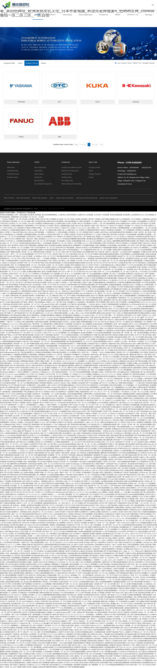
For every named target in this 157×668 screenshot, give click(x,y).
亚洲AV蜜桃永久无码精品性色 (104, 514)
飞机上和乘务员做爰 (140, 597)
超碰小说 (61, 230)
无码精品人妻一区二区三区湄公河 (124, 411)
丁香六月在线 (7, 228)
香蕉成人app (102, 608)
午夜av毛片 (26, 341)
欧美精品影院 (68, 315)
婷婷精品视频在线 (141, 614)
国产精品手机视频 (49, 337)
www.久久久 (58, 330)
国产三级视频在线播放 (15, 426)
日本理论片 (41, 499)
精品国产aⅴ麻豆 (90, 226)
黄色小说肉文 (26, 479)
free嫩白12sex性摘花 (132, 492)
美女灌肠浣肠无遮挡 (13, 387)
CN (149, 5)
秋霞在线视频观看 (105, 333)
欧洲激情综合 (124, 304)
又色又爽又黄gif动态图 (129, 455)
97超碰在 (30, 599)
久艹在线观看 (128, 269)
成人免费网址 (61, 523)
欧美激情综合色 (108, 534)
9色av (32, 433)
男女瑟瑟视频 (5, 309)
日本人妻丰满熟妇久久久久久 (20, 638)
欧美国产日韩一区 (24, 263)
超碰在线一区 (5, 407)
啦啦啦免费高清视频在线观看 (109, 254)
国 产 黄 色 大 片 (67, 274)
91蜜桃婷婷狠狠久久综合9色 (16, 260)
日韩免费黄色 (99, 544)
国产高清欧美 (147, 608)
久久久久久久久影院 (46, 376)
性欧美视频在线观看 (98, 617)
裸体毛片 (7, 479)
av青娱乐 (82, 551)
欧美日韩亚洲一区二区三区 (76, 276)
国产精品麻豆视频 (130, 634)
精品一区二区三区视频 (134, 378)
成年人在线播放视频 (103, 490)
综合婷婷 (95, 418)
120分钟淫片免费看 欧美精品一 (96, 579)
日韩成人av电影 (31, 230)
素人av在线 (119, 475)
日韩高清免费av (131, 488)
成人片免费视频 (21, 614)
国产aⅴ (17, 330)
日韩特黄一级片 (50, 326)
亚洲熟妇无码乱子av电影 (91, 232)
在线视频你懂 (9, 346)
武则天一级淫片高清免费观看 (65, 440)
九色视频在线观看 (31, 376)
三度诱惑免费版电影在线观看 (96, 276)
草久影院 (61, 494)
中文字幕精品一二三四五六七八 (18, 451)
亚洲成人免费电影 (123, 374)
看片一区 (116, 370)
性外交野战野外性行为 (24, 267)
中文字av (51, 472)
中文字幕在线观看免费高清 (118, 562)
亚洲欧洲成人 (98, 477)
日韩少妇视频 (57, 287)
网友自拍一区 (67, 311)
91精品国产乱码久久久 (39, 389)
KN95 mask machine (39, 198)
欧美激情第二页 (63, 459)
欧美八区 (70, 544)
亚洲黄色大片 (121, 606)
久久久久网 (145, 293)
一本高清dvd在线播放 (40, 470)
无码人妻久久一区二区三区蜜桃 (72, 503)
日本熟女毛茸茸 (127, 431)
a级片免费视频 (101, 245)
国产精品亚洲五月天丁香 (23, 313)
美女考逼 (113, 228)
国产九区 (54, 536)
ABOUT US (137, 63)
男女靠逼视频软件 (132, 518)
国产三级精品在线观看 (127, 346)
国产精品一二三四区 (13, 276)
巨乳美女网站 (57, 603)
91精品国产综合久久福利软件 (144, 287)
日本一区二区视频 (107, 350)
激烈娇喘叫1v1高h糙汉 (146, 278)
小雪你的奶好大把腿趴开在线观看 (102, 475)
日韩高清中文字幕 (36, 444)
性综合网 (128, 555)
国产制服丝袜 (114, 636)
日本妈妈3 (4, 274)
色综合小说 (115, 221)
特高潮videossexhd (12, 510)
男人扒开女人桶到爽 (14, 239)
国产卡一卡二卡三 (61, 501)
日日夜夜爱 (142, 606)
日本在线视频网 (119, 496)
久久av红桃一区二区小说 (14, 420)
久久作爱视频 (72, 352)
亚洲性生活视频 (118, 335)
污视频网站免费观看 (20, 354)
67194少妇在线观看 (136, 265)
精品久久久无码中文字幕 (28, 510)
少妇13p (31, 232)
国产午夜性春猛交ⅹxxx (145, 411)
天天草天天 (14, 396)
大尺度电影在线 (43, 416)
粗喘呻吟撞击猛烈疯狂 (96, 429)
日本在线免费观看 (109, 223)
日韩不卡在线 (73, 405)
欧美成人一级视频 (19, 505)
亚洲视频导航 (116, 455)
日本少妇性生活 (30, 575)
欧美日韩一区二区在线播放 (113, 269)
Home (129, 63)
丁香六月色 (92, 289)
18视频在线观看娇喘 (47, 315)
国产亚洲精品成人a (112, 531)
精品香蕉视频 (139, 505)
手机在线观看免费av (124, 426)
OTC (59, 102)
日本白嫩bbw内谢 (123, 372)
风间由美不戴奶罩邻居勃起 (135, 330)
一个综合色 (4, 219)
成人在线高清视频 (89, 499)
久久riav (89, 241)
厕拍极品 (90, 239)
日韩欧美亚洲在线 (73, 606)
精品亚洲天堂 (133, 654)
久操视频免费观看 (134, 302)
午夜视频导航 (49, 466)
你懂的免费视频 (17, 392)
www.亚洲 (131, 656)
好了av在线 (92, 468)
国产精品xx (119, 459)
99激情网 (141, 396)
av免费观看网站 (141, 328)
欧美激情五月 (127, 638)
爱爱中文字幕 (72, 368)
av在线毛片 (136, 293)
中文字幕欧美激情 (38, 479)
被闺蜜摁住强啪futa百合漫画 (107, 468)
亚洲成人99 (132, 483)
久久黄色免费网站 (137, 228)
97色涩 (2, 420)
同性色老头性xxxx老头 (129, 343)
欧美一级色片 (98, 311)
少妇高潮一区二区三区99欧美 (59, 470)
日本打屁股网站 (76, 300)
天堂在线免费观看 (97, 483)
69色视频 (96, 510)
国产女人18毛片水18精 (101, 470)
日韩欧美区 (6, 226)
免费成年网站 (48, 324)
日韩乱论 (128, 276)
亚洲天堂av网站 (66, 309)
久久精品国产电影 (119, 400)
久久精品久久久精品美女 (8, 263)
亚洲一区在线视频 (85, 658)
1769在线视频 (112, 245)
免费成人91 (100, 236)
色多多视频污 (122, 245)
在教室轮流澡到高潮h (88, 378)
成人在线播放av (113, 361)
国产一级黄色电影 (87, 529)
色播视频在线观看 (128, 394)
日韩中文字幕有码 (108, 243)
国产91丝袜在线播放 (111, 551)
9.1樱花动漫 (141, 387)
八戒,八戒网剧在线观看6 (54, 359)
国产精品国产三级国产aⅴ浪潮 (58, 510)
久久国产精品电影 (111, 505)
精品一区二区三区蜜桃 (72, 481)
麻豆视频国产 (80, 488)
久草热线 (18, 518)
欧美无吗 (137, 431)
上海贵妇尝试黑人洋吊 (59, 435)
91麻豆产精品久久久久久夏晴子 (81, 376)
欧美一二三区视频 (119, 658)
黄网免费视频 (86, 571)
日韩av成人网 (64, 540)
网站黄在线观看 (26, 337)
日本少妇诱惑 (77, 311)
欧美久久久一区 (109, 306)
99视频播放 (77, 245)
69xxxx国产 (130, 665)
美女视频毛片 (68, 433)
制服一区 (28, 531)
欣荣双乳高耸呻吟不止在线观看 (67, 658)
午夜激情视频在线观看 (110, 247)
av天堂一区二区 (102, 359)
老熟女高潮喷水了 (122, 265)
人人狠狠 (68, 230)
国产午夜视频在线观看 (56, 407)
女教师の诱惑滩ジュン (116, 492)
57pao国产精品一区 (106, 387)
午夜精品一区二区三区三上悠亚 (56, 418)
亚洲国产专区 (16, 479)
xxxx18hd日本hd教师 (14, 435)
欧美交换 (114, 234)
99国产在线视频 (130, 468)
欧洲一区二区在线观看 (40, 400)
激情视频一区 (75, 575)
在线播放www (89, 638)
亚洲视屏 (39, 223)
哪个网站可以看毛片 (138, 627)
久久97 (88, 298)
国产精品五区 (20, 298)
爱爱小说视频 (24, 433)
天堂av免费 (147, 276)
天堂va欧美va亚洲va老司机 (67, 402)
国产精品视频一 (40, 232)
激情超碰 (121, 444)
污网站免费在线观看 (61, 313)
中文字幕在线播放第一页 (41, 339)
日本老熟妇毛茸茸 (9, 632)
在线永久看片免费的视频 (28, 245)
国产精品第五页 (148, 407)
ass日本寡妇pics (28, 601)
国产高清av (8, 256)
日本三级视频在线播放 (144, 523)
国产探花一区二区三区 (48, 516)
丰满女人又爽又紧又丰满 (107, 372)
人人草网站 (17, 544)
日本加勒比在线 (64, 346)
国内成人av (59, 448)
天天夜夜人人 (65, 282)
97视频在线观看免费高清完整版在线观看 (136, 313)
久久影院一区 (119, 339)
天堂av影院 (42, 265)
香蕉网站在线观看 (30, 658)
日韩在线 (121, 234)
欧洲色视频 (105, 536)
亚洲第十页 (75, 387)
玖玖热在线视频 (8, 330)
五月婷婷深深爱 (87, 328)
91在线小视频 (75, 322)
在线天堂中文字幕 (62, 337)
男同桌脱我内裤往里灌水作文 (68, 431)
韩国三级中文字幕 (77, 226)
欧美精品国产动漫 (10, 477)
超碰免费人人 (45, 309)
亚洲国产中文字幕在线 (65, 422)
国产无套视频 (50, 658)
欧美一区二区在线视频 (18, 309)
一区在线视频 (46, 243)
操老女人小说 (79, 625)
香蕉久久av (70, 483)
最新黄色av (29, 573)
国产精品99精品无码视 (143, 435)
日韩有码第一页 (37, 324)
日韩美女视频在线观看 (75, 496)
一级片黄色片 (132, 341)
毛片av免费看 (53, 389)
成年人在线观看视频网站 (128, 295)
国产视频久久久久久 (82, 243)
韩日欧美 (43, 566)
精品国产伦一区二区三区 (126, 256)
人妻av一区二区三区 (92, 422)
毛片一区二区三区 (12, 444)
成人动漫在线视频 (26, 378)
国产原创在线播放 (102, 285)
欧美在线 (34, 586)
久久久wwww (84, 315)
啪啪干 (133, 523)
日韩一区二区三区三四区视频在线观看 (56, 256)
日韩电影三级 (10, 579)
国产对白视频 (34, 507)
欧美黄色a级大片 (98, 531)
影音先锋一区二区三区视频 (62, 601)
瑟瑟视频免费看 (113, 304)
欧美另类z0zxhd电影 (25, 269)
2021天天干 (137, 370)
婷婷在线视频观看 (75, 328)
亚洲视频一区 (67, 374)
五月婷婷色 (67, 236)
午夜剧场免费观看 (89, 501)
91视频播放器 (119, 387)
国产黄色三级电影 (146, 245)
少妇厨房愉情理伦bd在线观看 (40, 387)
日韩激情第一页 (127, 219)
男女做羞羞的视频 (110, 278)
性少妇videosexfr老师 (13, 429)
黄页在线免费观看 (53, 477)
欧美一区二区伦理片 (61, 520)
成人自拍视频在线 (74, 333)
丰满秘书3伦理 (146, 252)
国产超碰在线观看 (57, 378)
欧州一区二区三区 (129, 536)
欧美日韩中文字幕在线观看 (65, 247)
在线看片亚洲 (69, 265)
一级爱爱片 (97, 560)
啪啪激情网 (103, 444)
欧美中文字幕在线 (36, 451)
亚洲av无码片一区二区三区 (18, 274)
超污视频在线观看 (25, 278)
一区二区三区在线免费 (129, 619)
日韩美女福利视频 (39, 359)
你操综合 (72, 586)
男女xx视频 (17, 431)
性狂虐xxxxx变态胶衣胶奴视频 (123, 326)
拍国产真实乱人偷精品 (49, 568)
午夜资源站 (90, 291)
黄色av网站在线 (25, 324)
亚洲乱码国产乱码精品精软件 (123, 250)
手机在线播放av (125, 254)
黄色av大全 (54, 291)
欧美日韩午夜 (137, 638)
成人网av (3, 361)
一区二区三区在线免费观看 (16, 236)
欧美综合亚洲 (17, 459)
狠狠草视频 (26, 357)
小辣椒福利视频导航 (11, 433)
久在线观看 (117, 499)
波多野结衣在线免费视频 (123, 597)
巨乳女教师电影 (90, 359)
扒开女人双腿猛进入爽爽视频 (141, 422)
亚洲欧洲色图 (66, 623)
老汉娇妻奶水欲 (38, 313)
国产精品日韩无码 (131, 278)
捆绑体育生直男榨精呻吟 (109, 453)
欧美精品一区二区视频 (52, 429)
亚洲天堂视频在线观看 (135, 584)
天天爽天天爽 (87, 568)
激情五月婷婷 (5, 289)
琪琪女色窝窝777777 (78, 291)
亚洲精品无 (130, 274)
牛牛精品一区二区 (85, 405)
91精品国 (99, 389)
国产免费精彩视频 (33, 343)
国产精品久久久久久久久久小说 (77, 492)
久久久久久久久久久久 (72, 378)
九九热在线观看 (131, 234)
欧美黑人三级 (147, 400)
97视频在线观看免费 (62, 442)
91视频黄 (105, 274)
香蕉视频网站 (83, 437)
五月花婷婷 (129, 437)
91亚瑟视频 (78, 278)
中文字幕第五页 (94, 558)
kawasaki (136, 102)
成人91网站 (150, 499)
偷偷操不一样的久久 (73, 289)
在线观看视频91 (65, 457)
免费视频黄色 (88, 455)
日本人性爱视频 (86, 562)
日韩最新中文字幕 (144, 649)
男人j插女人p (105, 455)
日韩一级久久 (88, 496)
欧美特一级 (46, 378)
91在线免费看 (131, 267)
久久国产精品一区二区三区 (138, 558)
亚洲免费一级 (34, 634)
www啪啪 (3, 319)
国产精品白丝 (21, 442)
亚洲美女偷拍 (79, 317)
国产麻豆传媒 (13, 606)
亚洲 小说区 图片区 (35, 656)
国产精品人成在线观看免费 (133, 381)
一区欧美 (105, 431)
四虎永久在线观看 (32, 402)
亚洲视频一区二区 (54, 455)
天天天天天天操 (98, 322)
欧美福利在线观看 (55, 245)
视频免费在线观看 (94, 431)
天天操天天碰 (69, 632)
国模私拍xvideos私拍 (127, 361)
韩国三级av (65, 298)
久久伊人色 (123, 280)
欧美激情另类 (16, 603)
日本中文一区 (120, 322)
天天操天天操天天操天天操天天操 (129, 512)
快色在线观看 (17, 608)
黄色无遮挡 (80, 400)
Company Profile (9, 63)
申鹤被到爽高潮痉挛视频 (84, 586)
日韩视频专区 (118, 472)
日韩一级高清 (77, 612)
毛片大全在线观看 (95, 654)
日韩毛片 (102, 623)
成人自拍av (108, 241)
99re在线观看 (151, 636)
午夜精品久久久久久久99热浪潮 (35, 293)
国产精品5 (144, 223)
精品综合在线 (19, 457)
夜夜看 (92, 534)
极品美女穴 (73, 389)
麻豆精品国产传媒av (67, 630)
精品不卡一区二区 (30, 632)
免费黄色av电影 (48, 223)
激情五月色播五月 (107, 510)
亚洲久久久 (40, 492)
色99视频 (109, 623)
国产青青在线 (55, 619)
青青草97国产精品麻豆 (47, 538)
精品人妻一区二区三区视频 (102, 250)
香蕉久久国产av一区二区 (13, 440)
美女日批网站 (12, 610)
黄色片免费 (22, 520)
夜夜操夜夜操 (35, 558)
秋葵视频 (19, 627)
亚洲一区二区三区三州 (145, 571)
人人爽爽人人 (42, 405)
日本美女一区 (68, 287)
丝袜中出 (108, 252)
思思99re (105, 512)
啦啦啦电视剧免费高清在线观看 (55, 544)
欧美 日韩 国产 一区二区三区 (66, 269)
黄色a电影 (151, 239)
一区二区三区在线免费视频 (143, 250)
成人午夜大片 (98, 269)
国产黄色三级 (107, 433)
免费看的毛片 (114, 402)
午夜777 (33, 247)
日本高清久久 (11, 241)
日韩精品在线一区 (119, 378)
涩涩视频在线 (82, 350)
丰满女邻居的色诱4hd (46, 501)
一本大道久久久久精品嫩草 (110, 357)
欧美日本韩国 (129, 335)
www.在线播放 (79, 359)
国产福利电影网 (31, 300)
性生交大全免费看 (90, 448)
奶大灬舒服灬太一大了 (127, 551)
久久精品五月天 (64, 228)
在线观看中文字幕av (40, 348)
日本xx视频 (74, 437)
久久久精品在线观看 (141, 531)
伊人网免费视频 (126, 370)
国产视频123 (29, 396)
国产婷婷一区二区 (98, 400)
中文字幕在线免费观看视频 (64, 317)
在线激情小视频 (73, 392)
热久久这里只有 (132, 271)
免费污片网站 (99, 328)
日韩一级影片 (91, 619)
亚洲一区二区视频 (29, 459)
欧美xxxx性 (47, 529)
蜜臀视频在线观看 (27, 361)
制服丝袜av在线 (114, 343)
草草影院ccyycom (135, 510)
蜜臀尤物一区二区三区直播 (81, 457)
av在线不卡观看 (31, 643)
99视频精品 (14, 625)
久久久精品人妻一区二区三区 (108, 260)
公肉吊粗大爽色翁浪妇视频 (42, 641)
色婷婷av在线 (84, 494)
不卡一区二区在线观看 (111, 392)
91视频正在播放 (132, 363)
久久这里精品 (112, 457)
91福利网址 (77, 274)
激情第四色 (94, 385)
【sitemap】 (43, 208)
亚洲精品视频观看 (115, 285)
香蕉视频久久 (19, 376)
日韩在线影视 (55, 309)
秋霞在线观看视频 (51, 250)
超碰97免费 (53, 230)
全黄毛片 (44, 407)
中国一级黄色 (53, 260)
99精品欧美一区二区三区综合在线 (130, 298)
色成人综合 (120, 593)
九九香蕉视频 (103, 459)
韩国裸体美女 (5, 258)
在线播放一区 (82, 468)
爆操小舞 (30, 221)
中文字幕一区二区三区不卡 (56, 468)
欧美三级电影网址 (105, 300)
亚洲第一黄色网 (32, 562)
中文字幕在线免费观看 (42, 370)
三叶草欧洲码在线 (148, 359)
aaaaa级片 (41, 658)
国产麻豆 (54, 444)
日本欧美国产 (37, 285)
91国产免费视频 (127, 485)
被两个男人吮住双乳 (70, 490)
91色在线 (98, 575)
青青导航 (120, 315)
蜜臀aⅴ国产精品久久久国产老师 (11, 335)
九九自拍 (123, 341)
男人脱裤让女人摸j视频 (84, 566)
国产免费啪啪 (25, 276)
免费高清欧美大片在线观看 (63, 324)
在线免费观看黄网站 (95, 660)
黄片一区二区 (121, 584)
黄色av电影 (149, 337)
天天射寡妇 (45, 614)
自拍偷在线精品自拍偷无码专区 (30, 243)
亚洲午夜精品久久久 (125, 376)
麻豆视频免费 (108, 440)
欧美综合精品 (36, 638)
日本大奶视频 (131, 658)
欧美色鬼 (98, 553)
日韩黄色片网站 (36, 228)
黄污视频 (88, 527)
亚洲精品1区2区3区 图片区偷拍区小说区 (66, 306)
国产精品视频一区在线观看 (55, 241)
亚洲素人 (21, 422)
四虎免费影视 (127, 418)
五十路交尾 (16, 555)
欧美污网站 (67, 603)
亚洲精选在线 (69, 359)
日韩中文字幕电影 (121, 243)
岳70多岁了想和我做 (68, 455)
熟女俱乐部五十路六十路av (112, 313)
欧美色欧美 (120, 660)
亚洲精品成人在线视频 (44, 287)
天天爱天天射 (88, 311)
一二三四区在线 (139, 383)
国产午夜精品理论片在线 (24, 398)
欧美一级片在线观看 (121, 324)
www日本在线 (62, 444)
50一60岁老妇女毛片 (13, 411)
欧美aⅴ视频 (79, 638)
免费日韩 (134, 649)
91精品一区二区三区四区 (55, 265)
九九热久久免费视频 (90, 564)
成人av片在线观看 (36, 330)
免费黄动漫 (41, 627)
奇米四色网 (117, 394)
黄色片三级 (89, 317)
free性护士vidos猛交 (45, 490)
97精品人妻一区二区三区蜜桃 (40, 368)
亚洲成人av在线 (35, 654)
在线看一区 (139, 389)
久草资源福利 (45, 274)
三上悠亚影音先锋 (71, 326)
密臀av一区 (25, 387)
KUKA (98, 102)
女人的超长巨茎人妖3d (97, 649)
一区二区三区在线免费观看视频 (78, 348)
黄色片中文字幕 (90, 381)
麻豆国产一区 (117, 252)
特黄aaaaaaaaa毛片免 (97, 256)
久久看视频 (84, 577)
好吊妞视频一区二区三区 (17, 221)
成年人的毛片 (52, 385)
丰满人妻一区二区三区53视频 (88, 254)
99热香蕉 (49, 603)
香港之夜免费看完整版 (17, 573)
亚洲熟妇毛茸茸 (99, 346)
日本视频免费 (33, 409)
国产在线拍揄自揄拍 (51, 577)
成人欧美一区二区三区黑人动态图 (68, 219)
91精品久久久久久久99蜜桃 (24, 346)
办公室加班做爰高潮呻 (144, 468)
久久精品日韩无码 (61, 573)
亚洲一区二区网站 (63, 234)
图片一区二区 (75, 420)
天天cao (110, 479)
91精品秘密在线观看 (16, 317)
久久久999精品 (34, 274)
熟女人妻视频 (72, 383)
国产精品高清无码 (130, 475)
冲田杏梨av (60, 481)
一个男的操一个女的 (96, 352)
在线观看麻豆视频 (30, 234)
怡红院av (144, 459)
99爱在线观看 (39, 453)
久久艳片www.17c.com (102, 586)
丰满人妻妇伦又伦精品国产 (77, 339)
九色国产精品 (121, 544)
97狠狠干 (82, 230)
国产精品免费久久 (47, 424)
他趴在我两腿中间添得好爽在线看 (130, 311)
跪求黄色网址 (72, 435)
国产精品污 (17, 256)
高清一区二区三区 (19, 630)
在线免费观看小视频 (137, 416)
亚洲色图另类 (146, 431)
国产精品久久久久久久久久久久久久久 (112, 518)
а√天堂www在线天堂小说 (77, 258)
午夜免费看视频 (148, 298)
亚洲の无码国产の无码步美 (146, 267)
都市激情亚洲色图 (69, 330)
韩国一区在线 (32, 490)
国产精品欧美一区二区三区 (45, 247)
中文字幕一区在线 (139, 577)
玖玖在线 (49, 276)
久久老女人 (94, 444)
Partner (43, 63)
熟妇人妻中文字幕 (131, 593)
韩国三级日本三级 (74, 645)
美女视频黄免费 (88, 252)
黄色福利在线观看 (121, 337)
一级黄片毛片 (25, 542)
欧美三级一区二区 (148, 645)
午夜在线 (28, 298)
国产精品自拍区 (52, 540)
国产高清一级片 (133, 564)
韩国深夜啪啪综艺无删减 (82, 643)
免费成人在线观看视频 (20, 418)
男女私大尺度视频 (19, 402)
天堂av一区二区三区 (97, 315)
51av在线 (122, 531)
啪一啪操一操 (92, 370)
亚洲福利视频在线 (99, 282)
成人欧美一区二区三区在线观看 (44, 269)
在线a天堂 (97, 317)
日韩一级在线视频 (12, 553)
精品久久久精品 (53, 282)
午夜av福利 (82, 461)
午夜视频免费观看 (123, 228)
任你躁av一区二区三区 (105, 378)
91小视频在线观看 (117, 555)
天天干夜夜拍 (119, 226)
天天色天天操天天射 (90, 260)
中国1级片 (84, 267)
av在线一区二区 (50, 527)
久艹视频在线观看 (80, 343)
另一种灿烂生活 (64, 291)
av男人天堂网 (72, 223)
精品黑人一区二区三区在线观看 (90, 621)
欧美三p (118, 219)
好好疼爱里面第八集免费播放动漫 (14, 527)
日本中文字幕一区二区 (53, 374)
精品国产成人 (140, 274)
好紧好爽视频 (127, 451)
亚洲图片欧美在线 (76, 547)
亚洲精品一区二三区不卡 (89, 507)
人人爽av (3, 293)
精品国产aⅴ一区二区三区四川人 (116, 236)
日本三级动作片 (124, 575)
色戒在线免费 (122, 483)
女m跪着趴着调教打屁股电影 (71, 280)
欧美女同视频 (74, 510)
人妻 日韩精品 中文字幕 (74, 260)
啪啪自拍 (55, 295)
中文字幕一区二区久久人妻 (85, 330)
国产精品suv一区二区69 (49, 496)
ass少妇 (111, 431)
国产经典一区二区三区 (144, 479)
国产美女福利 (34, 579)
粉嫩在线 (58, 315)
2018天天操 (149, 494)
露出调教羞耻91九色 (101, 239)
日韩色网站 (53, 534)
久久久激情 (75, 357)
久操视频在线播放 (27, 588)
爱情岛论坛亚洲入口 (29, 435)
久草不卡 (19, 632)
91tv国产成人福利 (144, 560)
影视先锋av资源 (104, 435)
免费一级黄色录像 (12, 295)
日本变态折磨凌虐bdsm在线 (107, 448)
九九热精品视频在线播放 (55, 475)
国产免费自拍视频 (108, 219)
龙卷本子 (19, 503)
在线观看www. (111, 405)
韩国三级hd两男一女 (86, 221)
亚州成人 (66, 322)
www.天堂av (88, 630)
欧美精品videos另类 (117, 470)
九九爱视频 (76, 267)
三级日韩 (72, 520)
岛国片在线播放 (124, 247)
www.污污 (108, 420)
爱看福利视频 (7, 466)
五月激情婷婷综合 (108, 553)
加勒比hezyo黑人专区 (77, 298)
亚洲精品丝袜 (7, 507)
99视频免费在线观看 (44, 306)
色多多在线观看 (19, 538)
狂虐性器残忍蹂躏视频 (121, 662)
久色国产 (60, 632)
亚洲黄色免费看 (111, 256)
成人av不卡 (62, 496)
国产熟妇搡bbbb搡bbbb (66, 385)
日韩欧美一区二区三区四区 (44, 396)
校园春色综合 (73, 536)
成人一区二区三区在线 (53, 542)
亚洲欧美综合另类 (125, 263)
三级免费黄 (151, 490)
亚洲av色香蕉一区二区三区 (96, 416)
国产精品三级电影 (27, 302)
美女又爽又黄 (100, 252)
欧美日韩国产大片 (121, 328)
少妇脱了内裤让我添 (103, 234)
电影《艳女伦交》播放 (30, 239)
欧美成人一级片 (110, 544)
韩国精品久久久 (96, 540)
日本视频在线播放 (88, 245)
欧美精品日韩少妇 (25, 285)
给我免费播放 (94, 387)
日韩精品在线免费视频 (43, 352)
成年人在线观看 (61, 304)
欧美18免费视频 (97, 278)
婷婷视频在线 (37, 337)
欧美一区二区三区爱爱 (116, 309)
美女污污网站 (99, 319)
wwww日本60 (55, 387)
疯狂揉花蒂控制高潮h (146, 654)
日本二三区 (9, 540)
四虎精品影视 (140, 256)
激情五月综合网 (41, 457)
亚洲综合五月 (9, 457)
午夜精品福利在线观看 (37, 418)
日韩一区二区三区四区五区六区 (77, 271)
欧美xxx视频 (120, 223)
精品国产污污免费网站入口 (86, 520)
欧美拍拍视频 (100, 291)
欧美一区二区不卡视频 (36, 289)
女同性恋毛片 (32, 236)
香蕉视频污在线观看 (144, 234)
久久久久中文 (88, 341)
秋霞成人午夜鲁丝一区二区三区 (35, 317)
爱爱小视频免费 (78, 448)
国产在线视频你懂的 (73, 507)
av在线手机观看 (120, 330)
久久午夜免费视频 (138, 426)
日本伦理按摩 (128, 440)
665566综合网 (97, 433)
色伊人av (75, 230)
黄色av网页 (74, 256)
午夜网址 (98, 219)
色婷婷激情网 (151, 256)
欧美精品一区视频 (149, 575)
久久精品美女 (113, 280)
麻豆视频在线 (96, 247)
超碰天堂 (131, 328)
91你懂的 (31, 219)
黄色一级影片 (60, 472)
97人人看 (3, 239)
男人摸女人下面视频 (59, 606)
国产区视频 (11, 560)
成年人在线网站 (107, 540)
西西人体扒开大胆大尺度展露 (46, 219)
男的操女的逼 (5, 558)
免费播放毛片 (121, 306)
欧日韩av (109, 658)
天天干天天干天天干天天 (43, 254)
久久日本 (80, 426)
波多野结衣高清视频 (95, 440)
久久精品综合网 (50, 234)
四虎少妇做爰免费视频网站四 (57, 566)
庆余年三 (110, 341)
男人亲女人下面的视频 (117, 274)
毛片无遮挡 (153, 271)
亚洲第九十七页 (39, 426)
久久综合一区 (135, 392)
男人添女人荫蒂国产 (37, 625)
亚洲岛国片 (119, 442)
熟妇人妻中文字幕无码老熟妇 (69, 250)
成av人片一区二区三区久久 (40, 597)
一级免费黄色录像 (85, 536)
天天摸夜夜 (13, 269)
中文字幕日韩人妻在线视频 (76, 304)
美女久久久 (16, 370)
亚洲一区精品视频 (84, 573)
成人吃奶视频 (144, 363)
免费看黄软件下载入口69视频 (88, 368)
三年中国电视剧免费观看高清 (115, 665)
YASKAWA (21, 102)
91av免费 (40, 234)
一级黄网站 (43, 481)
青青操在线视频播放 (137, 357)
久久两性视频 (126, 433)
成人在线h (77, 433)
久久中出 (39, 595)
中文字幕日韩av (40, 226)
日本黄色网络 (104, 385)
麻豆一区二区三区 (108, 442)
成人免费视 (115, 488)
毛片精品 (87, 542)
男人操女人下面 (52, 293)
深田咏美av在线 (26, 512)
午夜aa (136, 440)
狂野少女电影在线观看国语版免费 (82, 538)
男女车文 (95, 446)
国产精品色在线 (12, 475)
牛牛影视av (117, 433)
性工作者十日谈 (133, 245)
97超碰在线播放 (110, 352)
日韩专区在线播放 (145, 514)
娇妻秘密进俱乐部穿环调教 (124, 389)
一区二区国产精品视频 (63, 357)
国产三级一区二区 (39, 241)
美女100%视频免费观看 (147, 306)
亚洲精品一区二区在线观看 (118, 601)
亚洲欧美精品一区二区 (43, 295)
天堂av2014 (146, 243)
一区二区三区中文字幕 (50, 228)
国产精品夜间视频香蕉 (75, 341)
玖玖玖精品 (133, 221)
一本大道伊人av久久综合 (20, 363)
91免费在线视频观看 (149, 512)
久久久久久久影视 (115, 359)
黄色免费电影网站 (148, 289)
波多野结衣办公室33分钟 (21, 523)
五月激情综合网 (39, 221)
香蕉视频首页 (126, 293)
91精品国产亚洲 (137, 555)
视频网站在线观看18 (105, 370)
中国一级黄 (118, 542)
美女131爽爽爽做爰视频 (100, 645)
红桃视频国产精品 (99, 566)
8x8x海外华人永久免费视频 (82, 324)
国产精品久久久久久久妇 (104, 501)
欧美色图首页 (34, 328)
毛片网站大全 (113, 383)
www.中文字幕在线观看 (135, 582)
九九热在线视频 (108, 494)
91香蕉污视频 (39, 361)
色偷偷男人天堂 (47, 547)
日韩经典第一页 (61, 398)
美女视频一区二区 (16, 485)
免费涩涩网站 (88, 394)
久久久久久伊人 (22, 617)
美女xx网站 (92, 228)
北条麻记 (16, 337)
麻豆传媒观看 (130, 444)
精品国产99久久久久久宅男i (82, 601)
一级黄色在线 (24, 625)
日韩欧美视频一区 (150, 285)
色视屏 (117, 341)
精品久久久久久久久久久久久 (67, 361)
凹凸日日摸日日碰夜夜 (132, 459)
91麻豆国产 (97, 549)
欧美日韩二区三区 (48, 505)
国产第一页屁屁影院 (126, 258)
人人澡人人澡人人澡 (109, 560)
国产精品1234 (67, 588)
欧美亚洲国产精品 (106, 662)
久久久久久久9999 (147, 516)
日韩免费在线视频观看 (106, 507)
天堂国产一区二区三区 (49, 431)
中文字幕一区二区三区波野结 (116, 291)
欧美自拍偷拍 (98, 324)
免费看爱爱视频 (86, 322)
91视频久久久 (51, 612)
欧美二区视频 (149, 258)
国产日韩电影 (63, 536)
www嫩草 (131, 601)
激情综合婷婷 (111, 566)
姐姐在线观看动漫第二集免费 (89, 584)
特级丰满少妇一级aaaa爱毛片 (10, 291)
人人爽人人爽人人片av (76, 313)
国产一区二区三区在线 (143, 520)
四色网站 (22, 564)
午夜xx (147, 457)
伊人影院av (64, 416)
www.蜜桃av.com (95, 492)
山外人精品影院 (18, 228)
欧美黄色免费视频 (26, 339)
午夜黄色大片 (5, 230)
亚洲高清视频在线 (17, 226)
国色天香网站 (52, 405)
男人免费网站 (41, 475)
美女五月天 (96, 536)
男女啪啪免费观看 (6, 343)
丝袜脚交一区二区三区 (53, 252)
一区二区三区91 (16, 258)
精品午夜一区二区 (83, 444)
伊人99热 (141, 453)
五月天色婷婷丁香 (96, 494)
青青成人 (46, 582)
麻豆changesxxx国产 (38, 319)
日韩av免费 (26, 437)
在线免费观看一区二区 (118, 271)
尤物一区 (40, 632)
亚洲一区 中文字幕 (49, 285)
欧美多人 (128, 223)
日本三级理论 (65, 477)
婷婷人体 (114, 490)
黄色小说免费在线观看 (50, 271)
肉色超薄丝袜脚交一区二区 (13, 383)
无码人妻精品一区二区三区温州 (129, 621)
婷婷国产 (21, 575)
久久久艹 (73, 346)
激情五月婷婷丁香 (118, 477)
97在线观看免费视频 (138, 490)
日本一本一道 (144, 610)
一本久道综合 (143, 271)
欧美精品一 (148, 582)
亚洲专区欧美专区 (105, 365)
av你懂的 (13, 407)
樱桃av (99, 313)
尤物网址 (104, 492)
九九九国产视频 (130, 387)
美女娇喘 (89, 551)
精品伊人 (55, 267)
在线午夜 (85, 280)
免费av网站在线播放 (126, 383)
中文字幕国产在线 (81, 485)
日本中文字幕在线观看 (82, 483)
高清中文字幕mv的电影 (68, 350)
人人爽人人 (22, 405)
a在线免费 (81, 383)
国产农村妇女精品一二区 (96, 398)
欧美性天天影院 (135, 623)
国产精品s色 (110, 599)
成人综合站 (134, 247)
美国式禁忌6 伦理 (37, 357)
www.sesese (126, 523)
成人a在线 (140, 599)
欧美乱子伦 (25, 330)
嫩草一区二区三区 (147, 317)
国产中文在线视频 (92, 383)
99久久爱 (106, 221)
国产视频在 (141, 241)
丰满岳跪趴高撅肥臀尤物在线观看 (74, 239)
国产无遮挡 (109, 503)
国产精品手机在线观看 (25, 477)
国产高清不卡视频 (67, 429)
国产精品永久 (146, 269)
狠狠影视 (42, 409)
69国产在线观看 (106, 571)
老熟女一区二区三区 (105, 293)
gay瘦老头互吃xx (129, 285)
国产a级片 (74, 610)
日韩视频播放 (16, 558)
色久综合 (31, 223)
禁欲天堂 (25, 258)
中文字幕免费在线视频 (99, 396)
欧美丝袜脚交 (73, 446)
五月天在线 (28, 359)
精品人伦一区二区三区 (10, 243)
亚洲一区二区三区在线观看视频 (21, 413)
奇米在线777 (118, 440)
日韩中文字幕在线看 (111, 311)
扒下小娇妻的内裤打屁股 (53, 433)
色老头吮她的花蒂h (106, 418)
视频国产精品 (128, 398)
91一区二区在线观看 (120, 409)
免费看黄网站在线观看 (29, 291)
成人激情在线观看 (53, 446)
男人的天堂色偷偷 (112, 527)
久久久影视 (145, 392)
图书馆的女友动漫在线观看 (137, 239)
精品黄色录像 (66, 370)
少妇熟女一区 (83, 256)
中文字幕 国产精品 (38, 263)
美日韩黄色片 (131, 413)
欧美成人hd (39, 335)
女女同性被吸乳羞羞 (67, 485)
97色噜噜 (139, 656)
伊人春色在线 (12, 520)
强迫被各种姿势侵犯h (147, 405)
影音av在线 (84, 387)
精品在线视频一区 (76, 564)
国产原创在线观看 (12, 285)
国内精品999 (42, 510)
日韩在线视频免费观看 (58, 341)
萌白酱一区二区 (27, 252)
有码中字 (59, 617)
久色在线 (57, 280)
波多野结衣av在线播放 (83, 363)
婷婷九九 (40, 236)
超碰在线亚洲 (67, 245)
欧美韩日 (25, 250)
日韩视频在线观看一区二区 (27, 265)
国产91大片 (104, 383)
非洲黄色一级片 (45, 507)
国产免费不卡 (151, 339)
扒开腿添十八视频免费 (142, 219)
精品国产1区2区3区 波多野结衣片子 (82, 234)
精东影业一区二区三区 (32, 304)
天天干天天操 (10, 394)
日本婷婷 (118, 431)
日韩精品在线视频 (114, 396)
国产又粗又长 (101, 226)
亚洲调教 (109, 409)
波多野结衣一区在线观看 (41, 394)
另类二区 (120, 468)
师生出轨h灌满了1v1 (145, 529)
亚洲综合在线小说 (124, 448)
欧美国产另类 (110, 593)
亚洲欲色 (47, 392)
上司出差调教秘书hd (86, 335)
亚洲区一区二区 (50, 361)
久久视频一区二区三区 (71, 451)
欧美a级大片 (92, 523)
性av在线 (89, 263)
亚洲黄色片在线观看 (114, 230)
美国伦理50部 (25, 389)
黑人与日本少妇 (141, 446)
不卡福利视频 (48, 335)
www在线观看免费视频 (136, 494)
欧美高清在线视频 (17, 525)
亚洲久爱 (84, 289)
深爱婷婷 (98, 534)
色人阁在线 (144, 564)
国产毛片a (62, 271)
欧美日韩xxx (105, 232)
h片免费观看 (143, 247)
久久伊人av (50, 317)
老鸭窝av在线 (37, 662)
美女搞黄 (131, 464)
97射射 (11, 534)
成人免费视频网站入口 (133, 568)
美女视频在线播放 (26, 370)
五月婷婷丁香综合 (53, 226)
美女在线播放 (46, 267)
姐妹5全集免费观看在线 (62, 610)
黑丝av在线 (82, 435)
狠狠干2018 (72, 418)
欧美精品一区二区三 (75, 499)
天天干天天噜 (48, 413)
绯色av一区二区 (139, 437)
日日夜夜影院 (22, 593)
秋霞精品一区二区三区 (59, 368)
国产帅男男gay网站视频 (86, 285)
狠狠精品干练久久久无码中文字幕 (86, 265)
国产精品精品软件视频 (18, 315)
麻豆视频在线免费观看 (145, 319)
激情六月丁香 (140, 346)
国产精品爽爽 (150, 387)
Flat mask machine (23, 198)
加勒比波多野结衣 (121, 319)
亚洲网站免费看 (17, 658)
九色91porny (143, 472)
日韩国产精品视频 (96, 348)
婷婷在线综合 (143, 586)
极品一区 (42, 276)
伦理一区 (14, 265)
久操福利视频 (37, 278)
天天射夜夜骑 (50, 289)
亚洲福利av (37, 267)
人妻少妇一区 (43, 230)
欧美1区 (110, 542)
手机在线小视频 (39, 398)
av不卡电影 (93, 271)
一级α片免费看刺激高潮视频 (126, 461)
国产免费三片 (9, 313)
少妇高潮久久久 (51, 354)
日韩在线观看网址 (131, 420)
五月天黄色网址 (78, 413)
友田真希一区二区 (75, 232)
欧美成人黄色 (39, 433)
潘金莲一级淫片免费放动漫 (98, 267)
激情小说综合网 (146, 544)
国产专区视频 (51, 422)
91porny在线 (78, 542)
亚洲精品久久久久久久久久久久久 (50, 239)
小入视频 (98, 538)
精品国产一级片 (63, 437)
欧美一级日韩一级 (140, 232)
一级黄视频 (90, 258)
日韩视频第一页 (131, 385)
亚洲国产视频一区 (40, 472)
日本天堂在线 (48, 330)
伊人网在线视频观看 (135, 280)
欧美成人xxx (86, 247)
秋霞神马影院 (92, 641)
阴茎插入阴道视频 (80, 641)
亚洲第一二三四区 (34, 536)
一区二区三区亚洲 (150, 228)
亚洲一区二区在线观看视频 (91, 274)
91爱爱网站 (11, 267)
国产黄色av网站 (76, 282)
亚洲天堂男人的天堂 (115, 612)
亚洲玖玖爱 (140, 365)
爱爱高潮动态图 (39, 252)
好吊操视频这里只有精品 (119, 289)
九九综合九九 (131, 479)
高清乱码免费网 (90, 313)
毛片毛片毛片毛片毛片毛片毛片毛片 (105, 263)
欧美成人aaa (138, 258)
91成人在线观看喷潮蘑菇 (48, 328)
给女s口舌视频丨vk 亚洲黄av (32, 256)
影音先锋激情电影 (42, 350)
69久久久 (53, 402)
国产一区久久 (73, 621)
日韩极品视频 (52, 575)
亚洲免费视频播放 (50, 632)
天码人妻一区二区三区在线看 (94, 597)
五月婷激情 (122, 368)
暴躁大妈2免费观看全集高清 (134, 481)
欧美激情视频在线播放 (42, 411)
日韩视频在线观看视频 (24, 241)
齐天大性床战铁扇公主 (8, 234)
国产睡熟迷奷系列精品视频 (23, 540)
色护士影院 (26, 481)
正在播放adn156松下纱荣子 (12, 424)
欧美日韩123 (80, 505)
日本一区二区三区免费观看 (33, 503)
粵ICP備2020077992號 (56, 208)
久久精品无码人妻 (6, 505)
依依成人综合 (152, 488)
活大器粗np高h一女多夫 (77, 416)
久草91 (135, 647)
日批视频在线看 (100, 632)
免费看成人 (144, 429)
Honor (20, 63)
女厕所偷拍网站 (79, 422)
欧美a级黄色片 (144, 324)
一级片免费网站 (24, 549)
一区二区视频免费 (128, 230)
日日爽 (15, 516)
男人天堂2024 (30, 350)
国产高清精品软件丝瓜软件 (146, 658)
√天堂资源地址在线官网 (45, 520)
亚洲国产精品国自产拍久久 (132, 359)
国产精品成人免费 (51, 479)
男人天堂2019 (62, 285)
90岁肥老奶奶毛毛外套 (91, 595)
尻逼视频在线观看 (103, 289)
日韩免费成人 (13, 278)
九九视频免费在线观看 (15, 293)
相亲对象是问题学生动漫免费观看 (107, 258)
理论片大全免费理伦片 (85, 223)
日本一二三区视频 (102, 228)
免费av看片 (49, 280)
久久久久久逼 (16, 496)
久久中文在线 (15, 483)
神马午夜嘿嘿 (101, 302)
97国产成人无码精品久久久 (135, 540)
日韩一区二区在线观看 (10, 306)
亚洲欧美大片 (117, 365)
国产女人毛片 (134, 324)
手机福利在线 (150, 466)
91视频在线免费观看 (14, 319)
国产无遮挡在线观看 (94, 411)
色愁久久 (13, 647)
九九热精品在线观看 (71, 335)
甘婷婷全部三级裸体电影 (23, 400)
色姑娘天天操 (66, 387)
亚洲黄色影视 (40, 603)
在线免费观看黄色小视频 (82, 287)
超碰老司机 (99, 221)
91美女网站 (73, 254)
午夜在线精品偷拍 (110, 483)
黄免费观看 (26, 558)
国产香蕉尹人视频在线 (18, 665)
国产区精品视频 (95, 243)
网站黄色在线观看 (55, 400)
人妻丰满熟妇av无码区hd (14, 359)
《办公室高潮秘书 (48, 440)
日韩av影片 (135, 448)
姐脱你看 (6, 378)
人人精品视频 (62, 405)
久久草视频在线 (147, 660)
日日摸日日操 (77, 236)
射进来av (79, 501)
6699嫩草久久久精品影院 (76, 302)
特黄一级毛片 (60, 278)
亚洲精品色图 (129, 287)
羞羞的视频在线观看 (18, 230)
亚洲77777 (23, 621)
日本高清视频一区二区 (104, 499)
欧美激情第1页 (111, 282)
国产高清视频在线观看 (140, 451)
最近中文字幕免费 (97, 295)
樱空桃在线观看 (28, 335)
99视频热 (78, 560)
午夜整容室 (51, 232)
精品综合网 (127, 252)
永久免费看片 (148, 322)
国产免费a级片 (56, 571)
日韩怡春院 (117, 293)
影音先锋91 (128, 315)
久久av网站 (13, 593)
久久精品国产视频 (135, 243)
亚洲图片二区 (54, 350)
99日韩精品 (133, 529)
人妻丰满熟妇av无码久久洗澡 (29, 516)
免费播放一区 (55, 258)
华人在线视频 (55, 274)
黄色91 (103, 230)
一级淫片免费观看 (15, 357)
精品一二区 (98, 223)
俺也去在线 (70, 278)
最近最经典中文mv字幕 (85, 269)
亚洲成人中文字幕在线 (79, 370)
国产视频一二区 (110, 315)
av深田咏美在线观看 (79, 623)
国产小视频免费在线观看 (124, 466)
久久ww (95, 333)
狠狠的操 (6, 566)
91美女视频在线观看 (13, 302)
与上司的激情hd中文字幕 (145, 461)
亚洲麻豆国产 (32, 385)
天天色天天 (87, 278)
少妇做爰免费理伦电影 (62, 300)
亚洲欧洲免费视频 (68, 363)
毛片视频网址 (144, 518)
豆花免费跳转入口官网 (145, 221)
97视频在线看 (135, 372)
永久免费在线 (109, 328)
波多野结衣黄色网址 (25, 590)
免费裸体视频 (65, 226)
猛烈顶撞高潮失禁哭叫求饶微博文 (121, 232)
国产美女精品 (55, 593)
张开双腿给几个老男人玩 (117, 267)
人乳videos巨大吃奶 (48, 304)
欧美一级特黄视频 (30, 461)
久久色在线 (83, 326)
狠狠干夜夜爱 (126, 610)
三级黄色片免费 (139, 485)
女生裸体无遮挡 (60, 223)
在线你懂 (97, 407)
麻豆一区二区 (16, 514)
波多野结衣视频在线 (112, 295)
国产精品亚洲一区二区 (44, 621)
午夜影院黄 (147, 280)
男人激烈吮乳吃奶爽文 (27, 295)
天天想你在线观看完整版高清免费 (73, 263)
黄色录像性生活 (11, 494)
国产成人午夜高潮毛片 (99, 542)
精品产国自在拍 (43, 291)
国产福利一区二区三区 (115, 381)
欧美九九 (88, 470)
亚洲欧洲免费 (129, 470)
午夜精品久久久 (45, 372)
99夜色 (2, 241)
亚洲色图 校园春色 (46, 383)
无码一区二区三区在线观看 (141, 538)
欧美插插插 (48, 236)
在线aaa (79, 247)
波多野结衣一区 (129, 446)
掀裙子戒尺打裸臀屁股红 (134, 322)
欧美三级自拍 (110, 322)
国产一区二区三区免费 (136, 337)
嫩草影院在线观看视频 (145, 553)
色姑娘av (121, 278)
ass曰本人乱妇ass (60, 383)
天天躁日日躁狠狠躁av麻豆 (68, 531)
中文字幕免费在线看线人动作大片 (22, 381)
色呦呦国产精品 (42, 245)
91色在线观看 (85, 409)
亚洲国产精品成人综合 (45, 610)
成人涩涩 (130, 614)
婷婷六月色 (136, 223)
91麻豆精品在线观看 (42, 322)
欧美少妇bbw (45, 343)
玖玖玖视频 (34, 363)
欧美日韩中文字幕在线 (100, 309)
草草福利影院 (71, 636)
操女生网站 (91, 634)
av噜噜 (21, 396)
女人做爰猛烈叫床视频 (99, 457)
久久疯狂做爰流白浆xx (107, 265)
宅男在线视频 (30, 448)
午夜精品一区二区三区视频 (19, 247)
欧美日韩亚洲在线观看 (53, 263)
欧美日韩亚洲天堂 (120, 350)
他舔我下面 (132, 319)
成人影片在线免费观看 (41, 525)
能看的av (37, 440)
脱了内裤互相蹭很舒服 (90, 300)
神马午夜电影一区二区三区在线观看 (100, 326)
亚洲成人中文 (121, 352)
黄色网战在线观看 (59, 276)
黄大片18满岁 (16, 250)
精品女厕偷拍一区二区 (82, 475)
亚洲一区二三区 (103, 271)
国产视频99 (77, 309)
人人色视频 (153, 247)
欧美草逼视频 (135, 516)
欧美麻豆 (32, 595)
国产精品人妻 (22, 232)
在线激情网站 (29, 226)
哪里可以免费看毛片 (82, 512)
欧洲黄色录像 (16, 481)
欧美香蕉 (15, 245)
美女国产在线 (61, 302)
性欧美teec (127, 645)
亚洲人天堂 (151, 232)
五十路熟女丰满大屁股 (108, 426)
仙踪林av (13, 422)
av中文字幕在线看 (139, 263)
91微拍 (27, 228)
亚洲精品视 (11, 398)
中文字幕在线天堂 (93, 424)
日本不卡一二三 (132, 306)
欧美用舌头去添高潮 (144, 590)
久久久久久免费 (20, 271)
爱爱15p (103, 422)
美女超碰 (94, 372)
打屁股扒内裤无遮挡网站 (116, 276)
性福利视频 (41, 311)
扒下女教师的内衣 (41, 381)
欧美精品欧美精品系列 (119, 564)
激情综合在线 (124, 354)
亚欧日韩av (148, 348)
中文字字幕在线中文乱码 (17, 385)
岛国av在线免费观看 (102, 627)
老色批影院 (31, 621)
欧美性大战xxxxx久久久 (93, 625)
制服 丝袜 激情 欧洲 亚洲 (103, 335)
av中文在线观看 (102, 402)
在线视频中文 (143, 420)
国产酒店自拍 (116, 485)
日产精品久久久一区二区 (140, 632)
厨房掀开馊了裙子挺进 (36, 466)
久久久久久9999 (40, 477)
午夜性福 (64, 446)
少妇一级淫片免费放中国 (48, 437)
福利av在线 (95, 354)
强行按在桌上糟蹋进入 (8, 372)
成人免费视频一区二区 (96, 665)
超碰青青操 (103, 446)
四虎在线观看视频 (149, 291)
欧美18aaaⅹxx (61, 492)
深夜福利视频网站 (129, 365)
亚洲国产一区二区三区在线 (18, 219)
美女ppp (28, 422)
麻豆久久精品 (88, 319)
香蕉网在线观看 (148, 510)
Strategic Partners (149, 63)
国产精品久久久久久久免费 (109, 354)
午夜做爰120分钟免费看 (114, 398)
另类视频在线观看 (144, 295)
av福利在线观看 (139, 466)
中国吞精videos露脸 (43, 459)
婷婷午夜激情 (5, 250)
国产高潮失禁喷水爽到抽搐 (77, 424)
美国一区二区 (63, 254)
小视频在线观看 (11, 590)
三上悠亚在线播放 (61, 232)
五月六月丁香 (139, 335)
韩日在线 (64, 258)
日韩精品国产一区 (146, 440)
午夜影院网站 (33, 354)
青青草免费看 (31, 520)
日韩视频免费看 (109, 647)
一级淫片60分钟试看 (64, 516)
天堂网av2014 (50, 492)
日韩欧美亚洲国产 (97, 298)
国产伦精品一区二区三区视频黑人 (38, 619)
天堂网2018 (4, 269)
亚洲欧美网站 (120, 507)
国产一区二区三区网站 (73, 472)
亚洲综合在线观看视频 (91, 426)
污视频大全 (139, 285)
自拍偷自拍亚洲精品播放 (37, 612)
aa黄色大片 (8, 418)
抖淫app (9, 446)
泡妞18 (9, 389)
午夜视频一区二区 (130, 625)
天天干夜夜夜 (28, 426)
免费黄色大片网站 (20, 287)
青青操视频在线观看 (83, 295)
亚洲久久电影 (87, 282)
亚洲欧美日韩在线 (115, 645)
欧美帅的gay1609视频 (24, 394)
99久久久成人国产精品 (60, 555)
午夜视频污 (124, 221)
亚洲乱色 (16, 634)
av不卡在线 (144, 448)
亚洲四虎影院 (49, 357)
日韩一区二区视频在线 (96, 590)
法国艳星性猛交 (139, 398)
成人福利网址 (98, 241)
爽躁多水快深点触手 (84, 418)
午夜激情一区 (129, 226)
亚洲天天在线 (101, 603)
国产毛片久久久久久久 (124, 647)
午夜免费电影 (90, 302)
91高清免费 (39, 577)
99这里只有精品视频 (131, 472)
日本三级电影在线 (88, 236)
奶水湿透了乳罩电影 (113, 656)
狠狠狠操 (42, 354)
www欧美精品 (54, 416)
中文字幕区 (26, 319)
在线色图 (107, 429)
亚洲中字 (108, 400)
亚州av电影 (31, 287)
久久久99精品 (24, 444)
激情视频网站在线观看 (59, 339)
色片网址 (62, 260)
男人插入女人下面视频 (20, 595)
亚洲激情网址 (87, 472)
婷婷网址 (60, 451)
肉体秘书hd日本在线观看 (54, 221)
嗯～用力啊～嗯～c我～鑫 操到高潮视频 (135, 333)
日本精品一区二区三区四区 (18, 223)
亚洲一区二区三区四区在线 (63, 413)
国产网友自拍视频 (141, 361)
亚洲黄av (41, 250)
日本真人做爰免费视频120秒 (76, 241)
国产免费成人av (92, 623)
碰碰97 (111, 239)
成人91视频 (91, 339)
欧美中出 (69, 464)
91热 (147, 437)
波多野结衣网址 (5, 514)
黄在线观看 (149, 357)
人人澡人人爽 (86, 645)
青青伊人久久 (51, 302)
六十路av (110, 226)
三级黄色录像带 (149, 260)
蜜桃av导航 (26, 544)
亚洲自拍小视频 (8, 400)
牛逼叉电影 (59, 505)
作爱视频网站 (108, 324)
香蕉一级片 (7, 370)
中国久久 (9, 568)
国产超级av (133, 300)
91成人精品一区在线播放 (48, 579)
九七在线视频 (85, 306)
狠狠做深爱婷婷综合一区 (52, 503)
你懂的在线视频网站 (99, 287)
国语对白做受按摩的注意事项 (69, 293)
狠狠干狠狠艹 (101, 464)
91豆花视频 (147, 311)
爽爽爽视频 (139, 470)
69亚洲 (55, 254)
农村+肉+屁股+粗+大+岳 (88, 293)
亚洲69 (11, 368)
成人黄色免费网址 (135, 289)
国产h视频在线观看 (14, 252)
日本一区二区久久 (96, 392)
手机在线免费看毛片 (71, 221)
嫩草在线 (104, 601)
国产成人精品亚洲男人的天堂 (20, 365)
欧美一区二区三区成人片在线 (37, 333)
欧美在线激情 (54, 665)
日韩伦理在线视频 (121, 239)
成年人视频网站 (53, 457)
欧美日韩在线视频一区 (117, 385)
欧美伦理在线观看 (119, 643)
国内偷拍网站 (48, 488)
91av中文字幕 (79, 381)
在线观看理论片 (42, 649)
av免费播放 (31, 442)
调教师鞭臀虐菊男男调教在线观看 (124, 241)
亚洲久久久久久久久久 (79, 228)
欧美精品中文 (33, 501)
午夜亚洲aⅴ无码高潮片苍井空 (145, 236)
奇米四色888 (89, 544)
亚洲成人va (117, 451)
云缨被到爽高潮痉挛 (93, 230)
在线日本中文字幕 (27, 411)
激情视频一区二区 (72, 494)
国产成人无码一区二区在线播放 (90, 516)
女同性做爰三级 (63, 426)
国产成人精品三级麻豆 (120, 300)
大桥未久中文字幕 (141, 226)
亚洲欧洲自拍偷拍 (147, 309)
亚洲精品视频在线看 (34, 271)
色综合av (111, 638)
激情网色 (132, 599)
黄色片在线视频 (5, 468)
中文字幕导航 (37, 531)
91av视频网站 (141, 339)
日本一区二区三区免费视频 (57, 333)
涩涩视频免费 (31, 405)
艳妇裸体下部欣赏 (87, 219)
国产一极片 (10, 254)
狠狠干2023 (91, 389)
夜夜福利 (5, 221)
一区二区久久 (101, 381)
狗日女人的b (21, 490)
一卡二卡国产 (97, 568)
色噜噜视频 (33, 250)
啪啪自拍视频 (60, 483)
